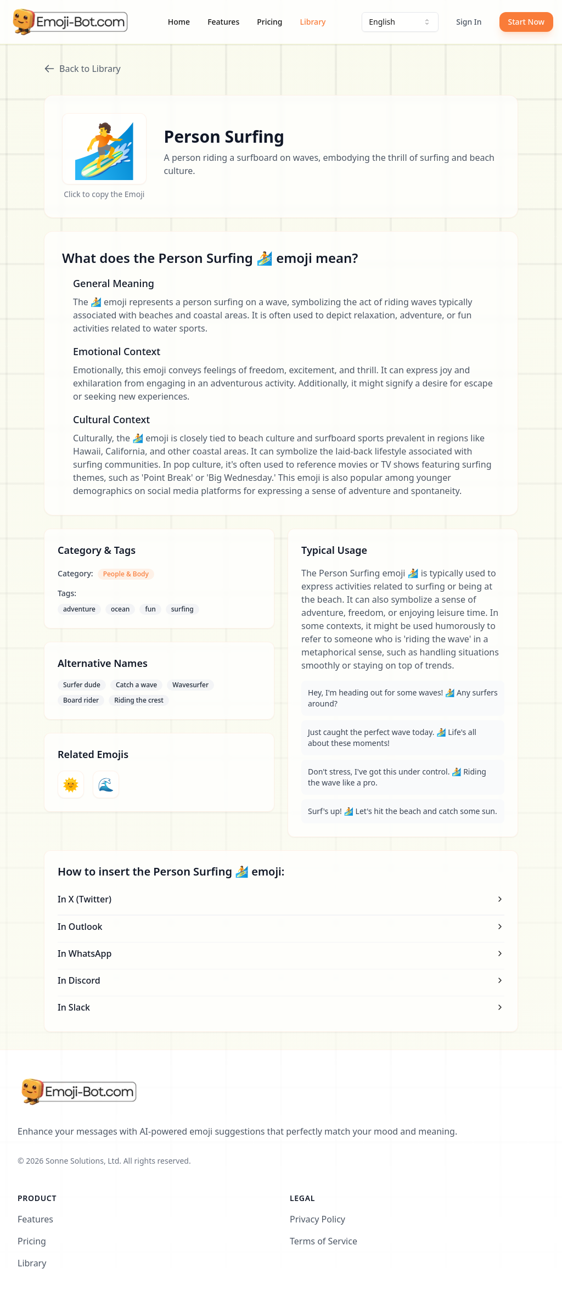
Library (313, 21)
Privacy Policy (317, 1219)
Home (179, 21)
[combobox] (400, 22)
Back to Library (82, 69)
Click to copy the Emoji (104, 194)
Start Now (526, 21)
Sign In (468, 21)
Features (223, 21)
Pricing (269, 21)
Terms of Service (323, 1241)
